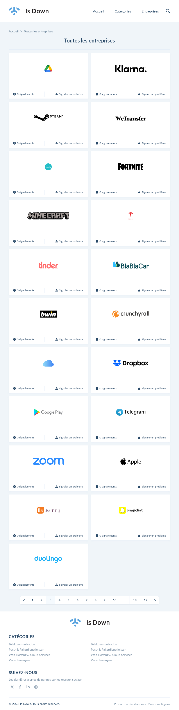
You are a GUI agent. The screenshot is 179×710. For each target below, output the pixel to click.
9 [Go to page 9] (105, 600)
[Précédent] (24, 600)
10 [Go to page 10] (114, 600)
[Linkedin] (28, 687)
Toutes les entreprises (38, 31)
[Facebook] (20, 687)
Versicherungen (19, 660)
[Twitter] (12, 687)
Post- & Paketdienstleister (26, 649)
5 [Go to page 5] (69, 600)
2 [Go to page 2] (41, 600)
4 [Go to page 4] (59, 600)
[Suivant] (155, 600)
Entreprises (150, 11)
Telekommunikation (22, 644)
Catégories (123, 11)
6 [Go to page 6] (78, 600)
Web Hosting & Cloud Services (29, 655)
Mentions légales (158, 704)
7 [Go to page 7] (87, 600)
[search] (168, 11)
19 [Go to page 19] (145, 600)
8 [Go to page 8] (96, 600)
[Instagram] (35, 687)
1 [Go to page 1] (32, 600)
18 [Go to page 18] (134, 600)
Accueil (98, 11)
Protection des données (130, 704)
